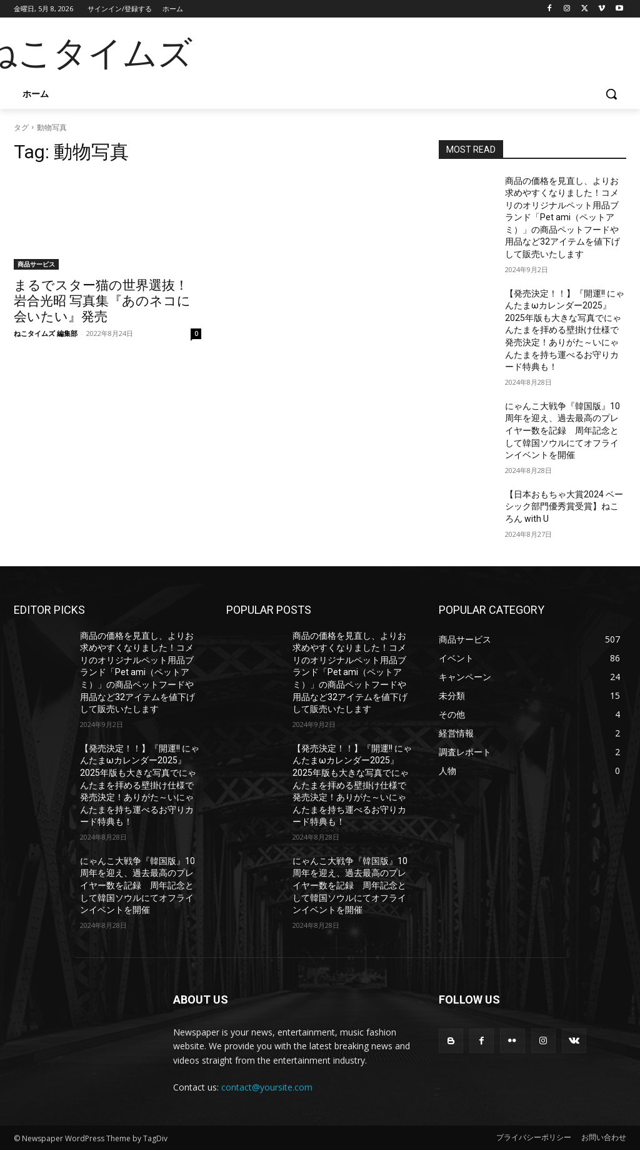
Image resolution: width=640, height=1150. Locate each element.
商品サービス (36, 264)
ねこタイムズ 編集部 (46, 333)
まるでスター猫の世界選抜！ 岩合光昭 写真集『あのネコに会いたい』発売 (102, 301)
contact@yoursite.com (266, 1087)
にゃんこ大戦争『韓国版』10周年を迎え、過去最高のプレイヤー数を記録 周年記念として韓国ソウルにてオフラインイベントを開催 (562, 430)
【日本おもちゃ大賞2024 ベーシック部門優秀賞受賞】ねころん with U (564, 506)
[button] (611, 94)
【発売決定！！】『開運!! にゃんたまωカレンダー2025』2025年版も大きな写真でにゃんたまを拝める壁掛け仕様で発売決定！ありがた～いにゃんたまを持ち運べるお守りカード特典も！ (564, 330)
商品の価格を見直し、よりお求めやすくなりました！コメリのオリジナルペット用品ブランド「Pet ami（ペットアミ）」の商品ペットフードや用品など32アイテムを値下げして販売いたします (562, 218)
